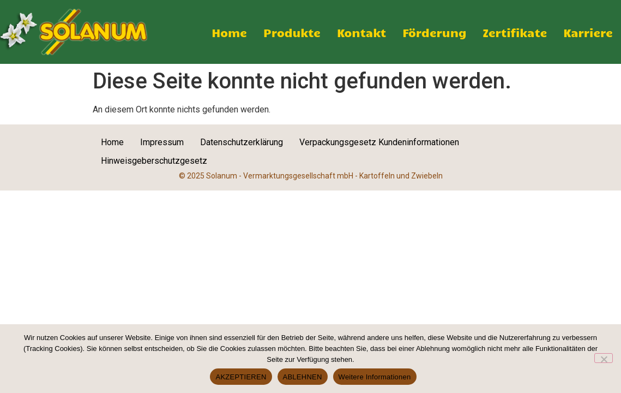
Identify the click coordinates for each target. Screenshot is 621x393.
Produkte (292, 32)
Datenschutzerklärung (241, 142)
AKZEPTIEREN (240, 377)
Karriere (588, 32)
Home (229, 32)
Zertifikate (515, 32)
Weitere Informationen (375, 377)
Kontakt (361, 32)
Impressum (162, 142)
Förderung (434, 32)
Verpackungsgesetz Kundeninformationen (379, 142)
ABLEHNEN (302, 377)
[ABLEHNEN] (603, 358)
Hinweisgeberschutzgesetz (154, 161)
